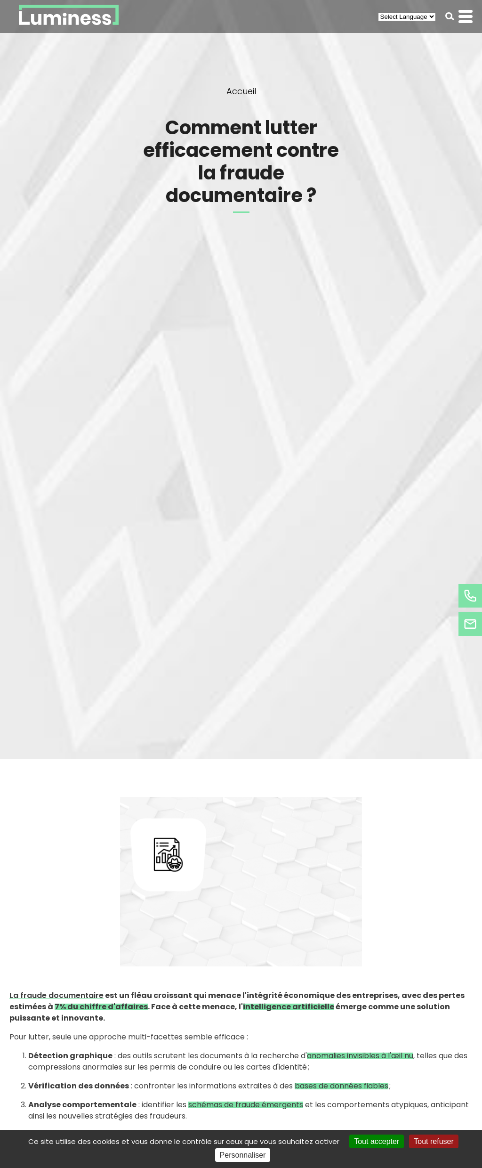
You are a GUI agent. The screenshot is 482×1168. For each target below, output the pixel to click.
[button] (449, 16)
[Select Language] (407, 16)
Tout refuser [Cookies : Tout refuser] (433, 1141)
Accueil (241, 91)
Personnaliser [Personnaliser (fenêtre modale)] (243, 1155)
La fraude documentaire (56, 995)
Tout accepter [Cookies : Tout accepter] (376, 1141)
